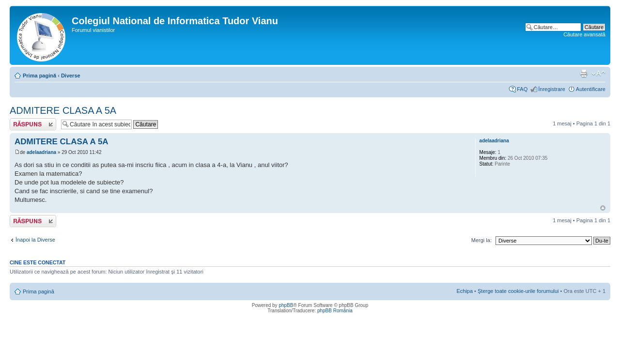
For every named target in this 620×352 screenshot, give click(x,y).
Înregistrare (551, 89)
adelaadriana (41, 152)
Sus (602, 208)
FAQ (522, 89)
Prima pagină (39, 75)
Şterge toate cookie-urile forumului (518, 291)
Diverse (70, 75)
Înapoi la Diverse (35, 240)
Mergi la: (481, 240)
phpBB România (335, 310)
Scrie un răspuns (33, 124)
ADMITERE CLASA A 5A (63, 110)
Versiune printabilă (583, 73)
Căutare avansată (584, 34)
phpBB (286, 305)
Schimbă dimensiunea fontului (598, 73)
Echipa (464, 291)
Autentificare (590, 89)
